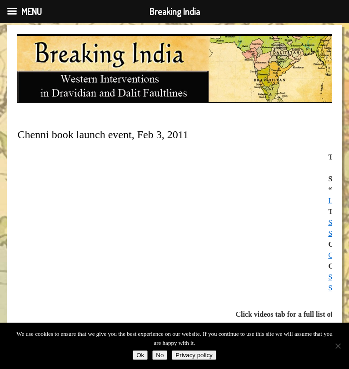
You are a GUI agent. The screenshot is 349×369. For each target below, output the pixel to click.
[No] (337, 345)
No (160, 355)
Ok (140, 355)
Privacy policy (193, 355)
